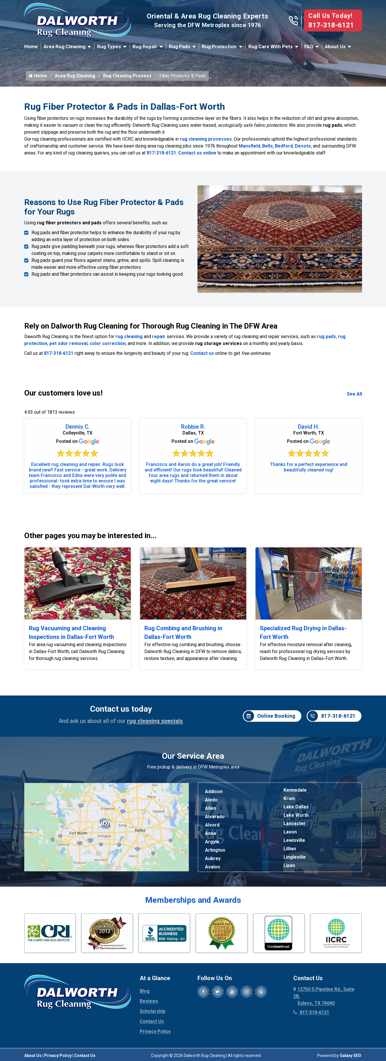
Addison (214, 791)
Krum (289, 798)
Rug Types (109, 46)
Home (31, 46)
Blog (145, 991)
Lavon (290, 832)
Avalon (212, 867)
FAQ (308, 46)
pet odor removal (68, 343)
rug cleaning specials (155, 720)
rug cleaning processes (206, 139)
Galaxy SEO (350, 1055)
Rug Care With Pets (270, 46)
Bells (267, 146)
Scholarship (152, 1011)
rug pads (326, 336)
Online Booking (270, 716)
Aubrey (213, 858)
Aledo (211, 800)
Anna (210, 833)
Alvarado (215, 816)
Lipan (289, 865)
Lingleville (295, 857)
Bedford (284, 146)
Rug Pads (179, 46)
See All (354, 394)
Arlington (215, 850)
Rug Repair (145, 46)
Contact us (202, 353)
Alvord (212, 825)
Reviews (149, 1001)
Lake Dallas (296, 807)
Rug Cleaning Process (127, 76)
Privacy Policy (155, 1031)
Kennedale (295, 790)
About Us (335, 46)
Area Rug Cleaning (64, 46)
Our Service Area (193, 756)
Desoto (303, 146)
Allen (210, 808)
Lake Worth (296, 815)
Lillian (290, 848)
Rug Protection (219, 46)
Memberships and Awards (193, 900)
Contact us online (197, 153)
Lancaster (295, 823)
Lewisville (294, 840)
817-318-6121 (331, 25)
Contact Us (152, 1021)
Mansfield (249, 146)
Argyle (212, 841)
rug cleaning (129, 336)
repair (158, 336)
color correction (107, 343)
